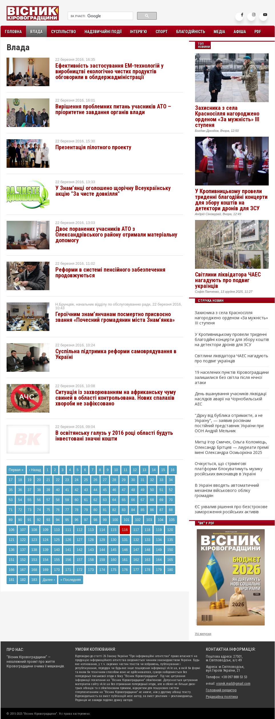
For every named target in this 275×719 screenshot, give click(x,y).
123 (34, 540)
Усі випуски (203, 633)
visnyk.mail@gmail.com (233, 683)
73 (29, 510)
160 (113, 560)
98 (95, 520)
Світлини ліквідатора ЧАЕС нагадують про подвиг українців (228, 280)
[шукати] (100, 16)
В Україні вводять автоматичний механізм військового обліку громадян (227, 490)
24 (76, 480)
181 (12, 580)
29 (123, 480)
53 (11, 500)
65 (123, 500)
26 (95, 480)
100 (115, 520)
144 (102, 550)
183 (34, 580)
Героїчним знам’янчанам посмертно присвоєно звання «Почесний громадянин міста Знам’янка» (115, 317)
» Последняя (71, 580)
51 (161, 490)
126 (68, 540)
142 (79, 550)
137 (23, 550)
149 (159, 550)
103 (149, 520)
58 (57, 500)
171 (68, 570)
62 (95, 500)
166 (12, 570)
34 (170, 480)
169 (45, 570)
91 (29, 520)
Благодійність (190, 31)
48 (133, 490)
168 (34, 570)
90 (20, 520)
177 (136, 570)
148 (147, 550)
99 (105, 520)
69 (161, 500)
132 (136, 540)
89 (11, 520)
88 (170, 510)
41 (67, 490)
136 (12, 550)
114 (102, 530)
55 (29, 500)
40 (57, 490)
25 (86, 480)
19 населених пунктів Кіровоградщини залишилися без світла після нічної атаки (232, 377)
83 (123, 510)
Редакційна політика (222, 696)
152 (23, 560)
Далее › (49, 580)
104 (160, 520)
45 (105, 490)
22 (57, 480)
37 (29, 490)
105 (172, 520)
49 (142, 490)
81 (105, 510)
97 (86, 520)
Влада (36, 31)
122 (23, 540)
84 (133, 510)
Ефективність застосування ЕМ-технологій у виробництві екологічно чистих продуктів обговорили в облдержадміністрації (109, 71)
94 (57, 520)
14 (154, 470)
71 (11, 510)
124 (45, 540)
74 (39, 510)
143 (91, 550)
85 (142, 510)
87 (161, 510)
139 (45, 550)
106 (12, 530)
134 (159, 540)
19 (29, 480)
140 (57, 550)
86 (152, 510)
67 (142, 500)
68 (152, 500)
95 (67, 520)
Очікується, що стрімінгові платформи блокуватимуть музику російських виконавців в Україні (228, 468)
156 (68, 560)
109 (45, 530)
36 (20, 490)
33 (161, 480)
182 (23, 580)
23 (67, 480)
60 (76, 500)
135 (170, 540)
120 (170, 530)
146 (125, 550)
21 (48, 480)
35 (11, 490)
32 (152, 480)
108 (34, 530)
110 (57, 530)
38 (39, 490)
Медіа (219, 31)
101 (126, 520)
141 (68, 550)
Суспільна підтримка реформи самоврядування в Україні (115, 354)
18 (20, 480)
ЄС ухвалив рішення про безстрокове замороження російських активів (231, 509)
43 (86, 490)
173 (91, 570)
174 (102, 570)
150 (170, 550)
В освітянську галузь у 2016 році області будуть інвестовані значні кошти (114, 435)
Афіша (240, 31)
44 (95, 490)
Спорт (162, 31)
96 (76, 520)
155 (57, 560)
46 (114, 490)
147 (136, 550)
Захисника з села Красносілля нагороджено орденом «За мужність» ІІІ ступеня (227, 116)
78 (76, 510)
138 (34, 550)
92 (39, 520)
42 (76, 490)
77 (67, 510)
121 (12, 540)
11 (125, 470)
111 (68, 530)
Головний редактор (221, 690)
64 (114, 500)
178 (147, 570)
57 (48, 500)
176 (125, 570)
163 (147, 560)
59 (67, 500)
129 (102, 540)
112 (79, 530)
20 (39, 480)
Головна (13, 31)
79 (86, 510)
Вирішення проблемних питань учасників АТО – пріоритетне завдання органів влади (113, 109)
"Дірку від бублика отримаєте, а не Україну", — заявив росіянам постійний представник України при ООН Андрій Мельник (229, 423)
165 (170, 560)
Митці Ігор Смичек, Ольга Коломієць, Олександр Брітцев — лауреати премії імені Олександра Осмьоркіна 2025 (232, 447)
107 (23, 530)
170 (57, 570)
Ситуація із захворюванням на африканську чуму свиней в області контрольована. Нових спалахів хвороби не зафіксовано (115, 398)
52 (170, 490)
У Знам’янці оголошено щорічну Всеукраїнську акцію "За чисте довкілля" (113, 191)
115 (113, 530)
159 (102, 560)
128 (91, 540)
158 (91, 560)
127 (79, 540)
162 (136, 560)
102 (138, 520)
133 (147, 540)
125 (57, 540)
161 (125, 560)
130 (113, 540)
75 (48, 510)
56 (39, 500)
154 (45, 560)
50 (152, 490)
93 (48, 520)
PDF (257, 31)
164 (159, 560)
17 (11, 480)
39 (48, 490)
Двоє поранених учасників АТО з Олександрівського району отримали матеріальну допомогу (116, 234)
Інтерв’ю (138, 31)
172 (79, 570)
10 (116, 470)
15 (163, 470)
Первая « (16, 470)
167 (23, 570)
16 (172, 470)
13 (144, 470)
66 (133, 500)
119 (159, 530)
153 (34, 560)
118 (147, 530)
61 (86, 500)
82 (114, 510)
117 (136, 530)
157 (79, 560)
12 (135, 470)
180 (170, 570)
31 (142, 480)
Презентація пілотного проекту (93, 147)
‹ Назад (35, 470)
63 (105, 500)
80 (95, 510)
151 (12, 560)
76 (57, 510)
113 (91, 530)
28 (114, 480)
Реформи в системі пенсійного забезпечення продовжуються (110, 272)
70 (170, 500)
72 (20, 510)
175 (113, 570)
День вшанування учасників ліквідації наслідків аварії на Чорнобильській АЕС (231, 399)
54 (20, 500)
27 (105, 480)
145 (113, 550)
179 (159, 570)
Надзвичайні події (103, 31)
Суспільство (63, 31)
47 (123, 490)
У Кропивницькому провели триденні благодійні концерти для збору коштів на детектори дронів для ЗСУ (231, 200)
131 (125, 540)
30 (133, 480)
